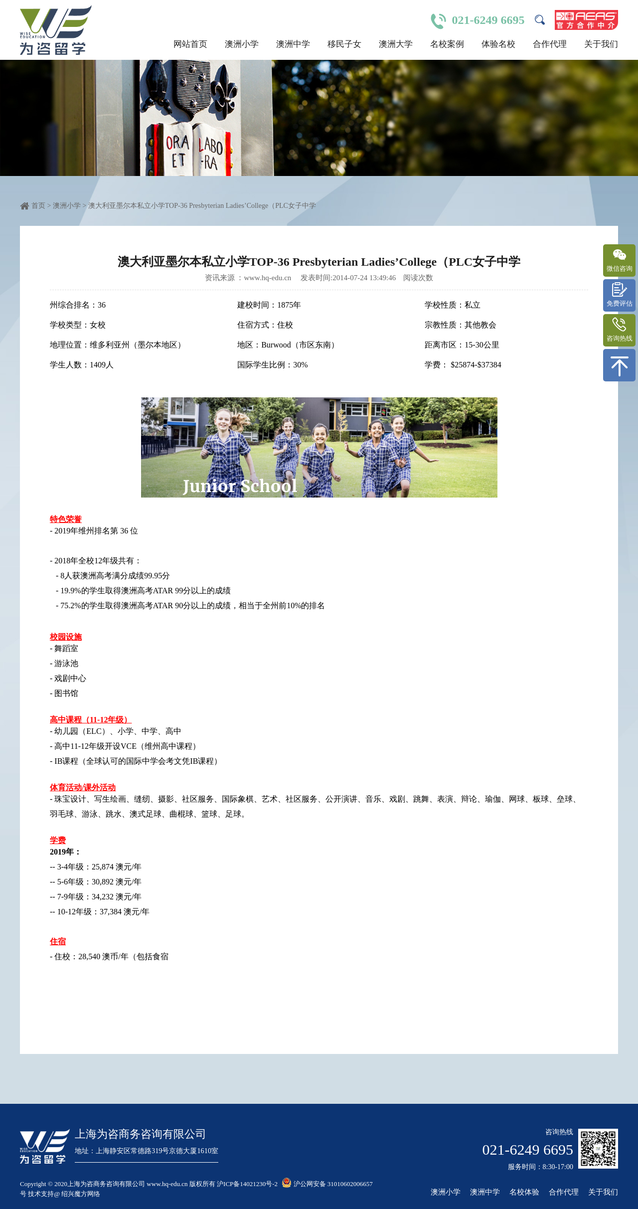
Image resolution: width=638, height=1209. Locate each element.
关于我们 (601, 44)
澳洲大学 (396, 44)
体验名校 (498, 44)
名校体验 (524, 1192)
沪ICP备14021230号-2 (247, 1184)
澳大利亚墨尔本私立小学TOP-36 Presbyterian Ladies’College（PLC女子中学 (202, 205)
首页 (38, 205)
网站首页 (190, 44)
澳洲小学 (242, 44)
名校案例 (447, 44)
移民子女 (344, 44)
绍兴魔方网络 (80, 1194)
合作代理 (550, 44)
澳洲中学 (293, 44)
